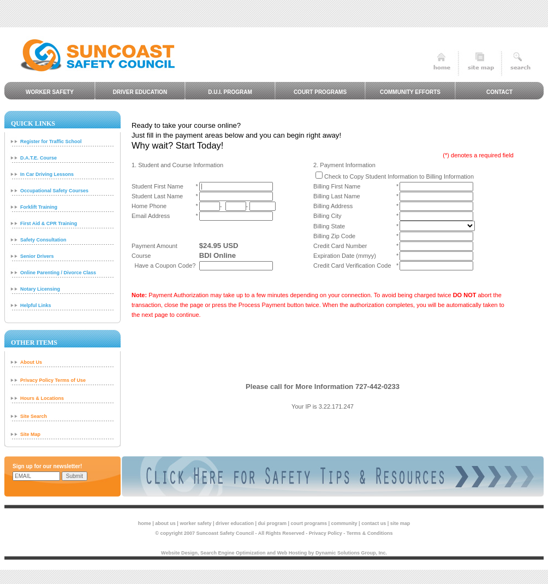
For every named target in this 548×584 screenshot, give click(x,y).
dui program (272, 523)
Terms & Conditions (370, 533)
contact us (373, 523)
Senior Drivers (37, 256)
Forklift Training (38, 207)
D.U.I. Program (230, 92)
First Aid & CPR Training (48, 223)
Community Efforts (410, 92)
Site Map (30, 434)
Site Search (33, 416)
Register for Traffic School (51, 141)
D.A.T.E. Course (38, 158)
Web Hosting (292, 553)
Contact (499, 92)
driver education (235, 523)
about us (165, 523)
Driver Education (140, 92)
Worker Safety (50, 92)
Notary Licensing (40, 289)
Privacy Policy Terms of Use (53, 380)
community (344, 523)
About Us (31, 362)
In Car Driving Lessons (47, 174)
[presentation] (323, 350)
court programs (309, 523)
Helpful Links (35, 305)
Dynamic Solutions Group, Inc (350, 553)
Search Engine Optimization (233, 553)
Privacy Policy (325, 533)
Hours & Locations (42, 398)
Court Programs (320, 92)
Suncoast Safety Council (225, 533)
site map (400, 523)
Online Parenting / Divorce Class (58, 272)
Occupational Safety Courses (54, 190)
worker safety (195, 523)
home (144, 523)
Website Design (179, 553)
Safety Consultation (43, 240)
